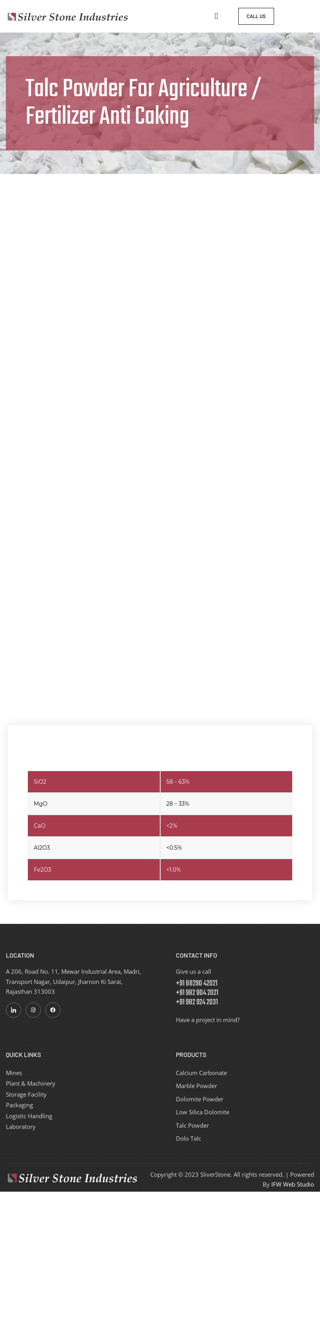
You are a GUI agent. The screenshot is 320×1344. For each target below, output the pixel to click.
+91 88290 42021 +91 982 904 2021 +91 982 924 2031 (197, 992)
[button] (216, 16)
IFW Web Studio (292, 1184)
